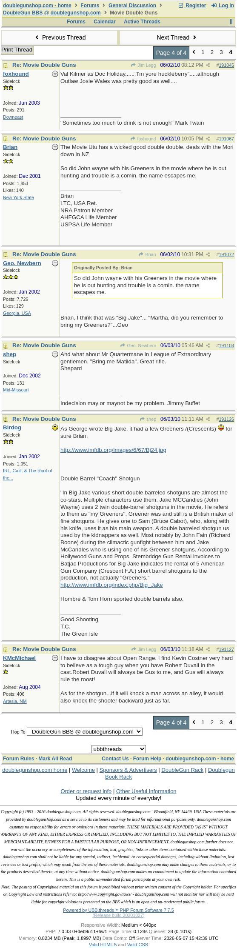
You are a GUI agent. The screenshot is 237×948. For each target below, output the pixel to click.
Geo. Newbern (138, 345)
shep (148, 419)
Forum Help (147, 759)
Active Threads (142, 22)
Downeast (13, 117)
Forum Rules (18, 759)
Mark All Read (55, 759)
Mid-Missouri (16, 389)
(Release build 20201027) (118, 915)
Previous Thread (59, 37)
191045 (226, 65)
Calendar (104, 22)
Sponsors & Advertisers (128, 770)
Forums (89, 6)
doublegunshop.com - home (37, 6)
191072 (226, 254)
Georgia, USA (17, 313)
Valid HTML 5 (103, 944)
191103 (226, 345)
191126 (226, 419)
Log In (222, 6)
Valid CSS (137, 944)
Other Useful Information (146, 791)
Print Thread (16, 49)
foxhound (143, 138)
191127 (226, 649)
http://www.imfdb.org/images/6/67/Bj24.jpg (113, 450)
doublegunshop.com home (34, 770)
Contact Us (115, 759)
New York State (18, 197)
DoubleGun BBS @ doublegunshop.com (52, 13)
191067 (226, 138)
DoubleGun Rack (182, 770)
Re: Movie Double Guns (44, 65)
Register (192, 6)
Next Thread (177, 37)
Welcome (83, 770)
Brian (147, 254)
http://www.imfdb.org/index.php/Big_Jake (111, 585)
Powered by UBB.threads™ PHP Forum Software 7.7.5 (118, 910)
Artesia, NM (15, 701)
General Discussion (132, 6)
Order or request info (85, 791)
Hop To (18, 731)
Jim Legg (143, 65)
